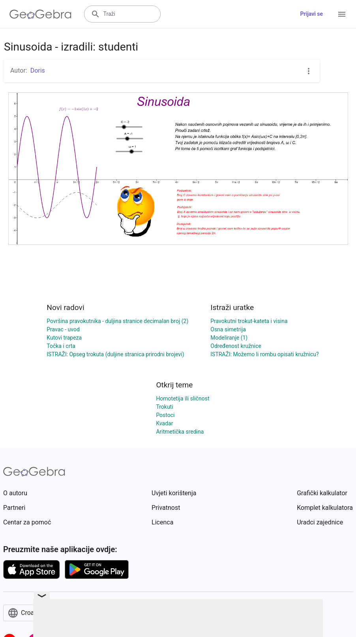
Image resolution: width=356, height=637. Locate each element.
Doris (37, 70)
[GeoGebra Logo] (40, 14)
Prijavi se (311, 14)
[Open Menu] (342, 14)
